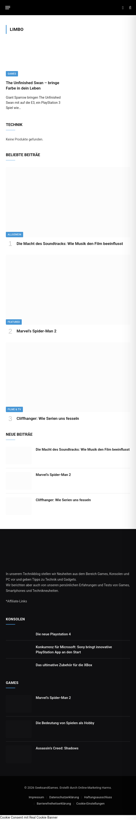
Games (12, 73)
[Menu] (7, 8)
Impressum (36, 797)
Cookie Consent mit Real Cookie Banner (28, 817)
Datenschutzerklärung (64, 797)
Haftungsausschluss (98, 797)
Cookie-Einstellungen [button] (90, 803)
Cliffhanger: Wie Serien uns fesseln (48, 418)
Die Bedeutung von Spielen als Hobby (65, 723)
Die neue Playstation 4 (53, 634)
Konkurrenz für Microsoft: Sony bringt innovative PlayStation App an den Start (74, 649)
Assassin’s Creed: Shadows (57, 748)
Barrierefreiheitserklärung (54, 803)
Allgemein (14, 234)
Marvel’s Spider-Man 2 (36, 331)
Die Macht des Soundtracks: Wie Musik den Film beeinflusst (70, 243)
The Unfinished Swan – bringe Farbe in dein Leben (32, 85)
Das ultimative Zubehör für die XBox (64, 665)
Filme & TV (14, 409)
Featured (14, 322)
